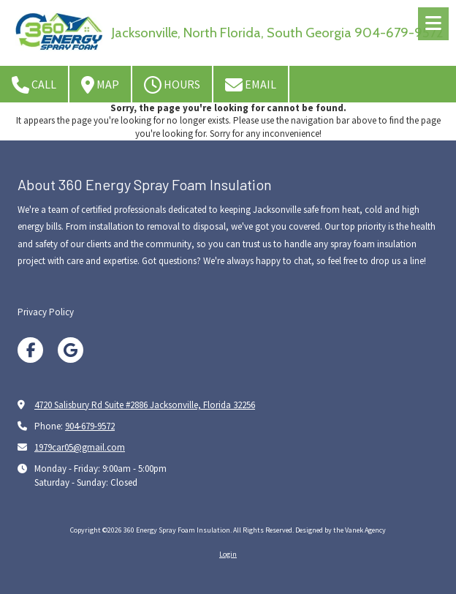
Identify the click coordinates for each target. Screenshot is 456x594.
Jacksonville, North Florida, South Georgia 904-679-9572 (277, 32)
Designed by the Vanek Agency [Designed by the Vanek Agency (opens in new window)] (340, 530)
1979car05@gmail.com (79, 447)
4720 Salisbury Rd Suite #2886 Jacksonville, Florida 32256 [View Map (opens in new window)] (144, 405)
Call (34, 85)
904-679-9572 (90, 426)
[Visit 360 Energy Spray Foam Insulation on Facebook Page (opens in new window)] (30, 350)
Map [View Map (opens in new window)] (100, 85)
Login (228, 554)
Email (250, 85)
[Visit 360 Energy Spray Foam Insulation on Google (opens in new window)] (70, 350)
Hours (172, 85)
